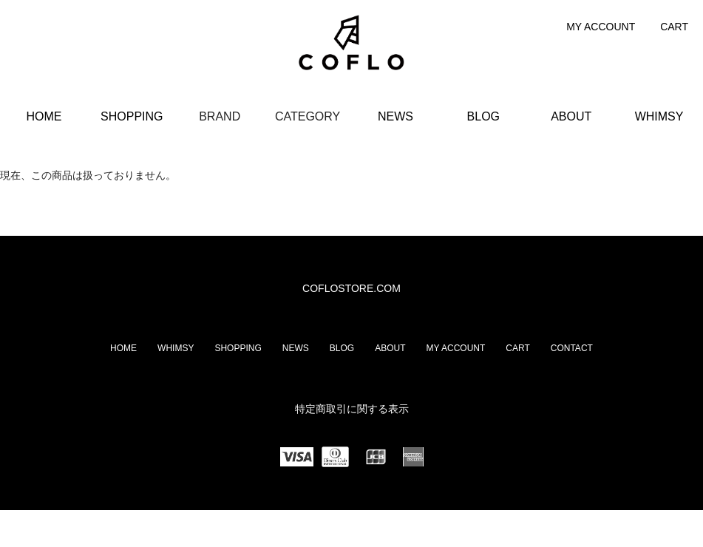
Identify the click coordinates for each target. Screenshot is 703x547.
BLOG (483, 116)
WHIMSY (659, 116)
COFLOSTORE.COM (351, 288)
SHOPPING (132, 116)
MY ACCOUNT (600, 27)
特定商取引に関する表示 (352, 409)
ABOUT (571, 116)
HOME (43, 116)
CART (674, 27)
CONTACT (572, 348)
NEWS (395, 116)
